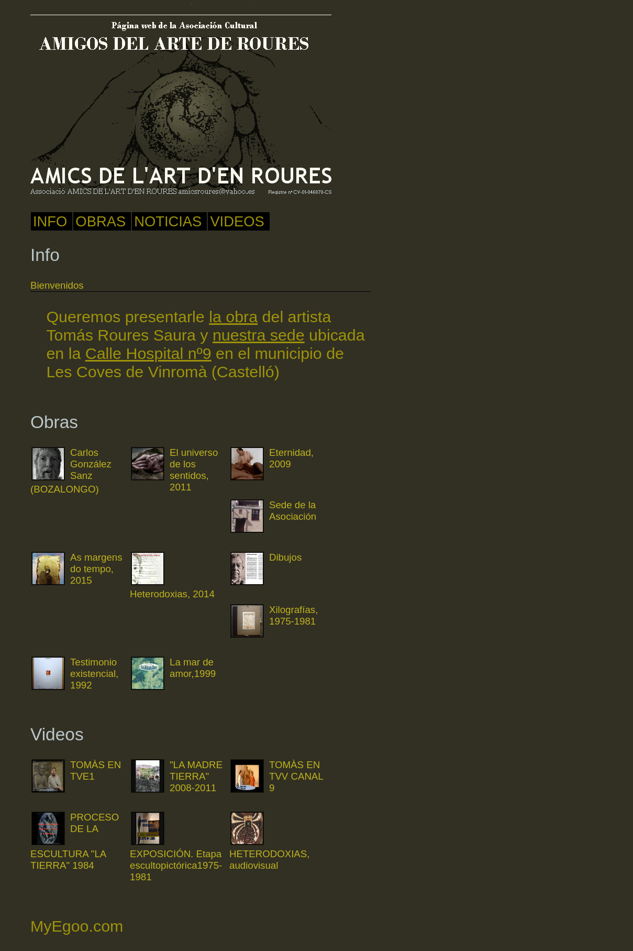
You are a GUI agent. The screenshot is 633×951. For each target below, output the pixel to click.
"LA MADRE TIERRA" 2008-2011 (196, 776)
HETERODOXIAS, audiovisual (269, 859)
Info (50, 221)
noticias (168, 221)
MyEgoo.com (76, 926)
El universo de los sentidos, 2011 (194, 470)
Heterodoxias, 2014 (172, 593)
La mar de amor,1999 (193, 668)
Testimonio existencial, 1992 (94, 674)
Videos (237, 221)
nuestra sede (259, 335)
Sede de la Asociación (292, 510)
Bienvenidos (57, 285)
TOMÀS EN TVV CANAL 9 (296, 776)
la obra (233, 316)
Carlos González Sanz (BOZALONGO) (71, 471)
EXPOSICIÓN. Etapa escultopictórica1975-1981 (176, 865)
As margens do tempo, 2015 (96, 569)
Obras (100, 221)
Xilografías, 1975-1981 (293, 615)
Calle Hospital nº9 (148, 353)
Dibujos (285, 557)
